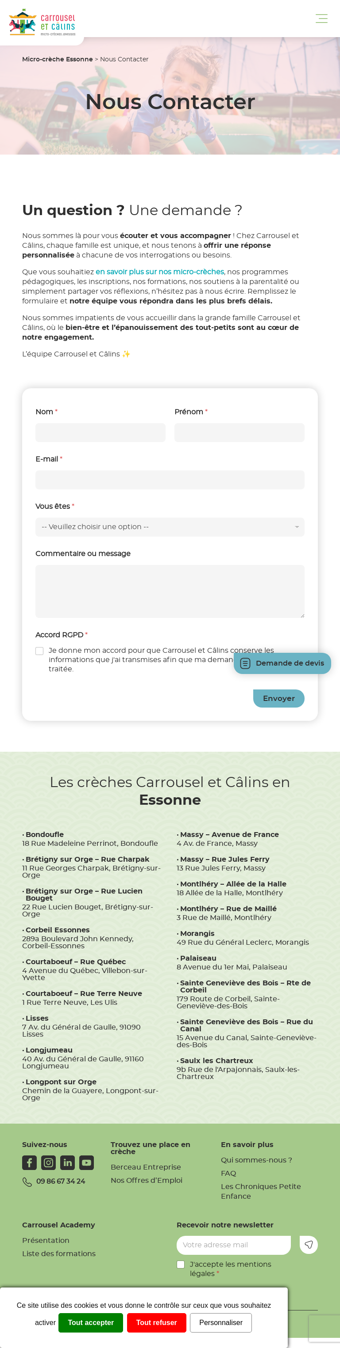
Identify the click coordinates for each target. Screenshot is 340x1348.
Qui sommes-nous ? (256, 1160)
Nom (46, 412)
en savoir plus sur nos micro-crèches (160, 272)
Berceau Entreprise (146, 1167)
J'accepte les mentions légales (230, 1269)
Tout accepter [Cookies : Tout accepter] (91, 1322)
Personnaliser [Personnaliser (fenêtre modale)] (221, 1322)
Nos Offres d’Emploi (146, 1180)
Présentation (46, 1240)
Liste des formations (59, 1253)
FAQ (228, 1173)
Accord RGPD (61, 635)
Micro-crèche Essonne (57, 60)
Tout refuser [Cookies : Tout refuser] (156, 1322)
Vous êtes (54, 506)
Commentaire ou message (83, 553)
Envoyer (279, 698)
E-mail (48, 459)
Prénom (191, 412)
